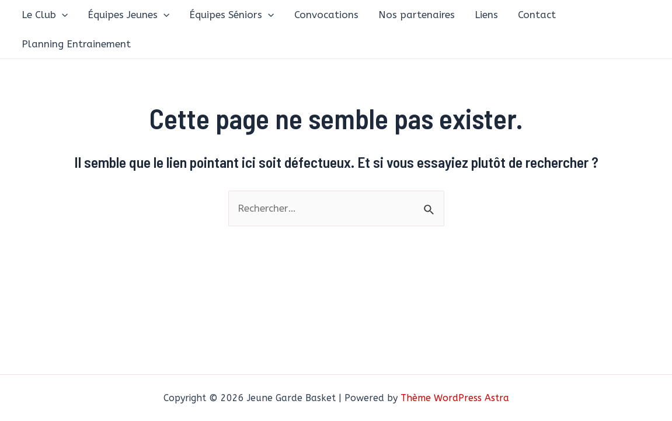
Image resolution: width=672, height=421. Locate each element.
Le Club (45, 14)
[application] (62, 14)
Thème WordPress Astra (455, 397)
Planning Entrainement (76, 44)
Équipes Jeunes (128, 14)
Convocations (326, 14)
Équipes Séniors (231, 14)
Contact (537, 14)
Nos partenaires (416, 14)
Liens (486, 14)
